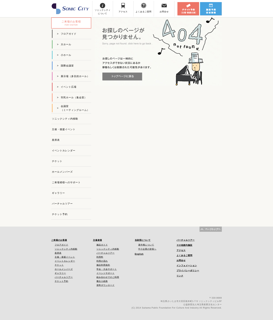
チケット (57, 161)
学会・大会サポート (106, 269)
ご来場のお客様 (59, 240)
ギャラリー (58, 193)
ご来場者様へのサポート (66, 182)
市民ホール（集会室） (72, 97)
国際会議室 (65, 66)
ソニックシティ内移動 (65, 118)
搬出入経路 (102, 281)
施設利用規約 (103, 265)
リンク (180, 276)
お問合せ (181, 260)
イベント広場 (66, 87)
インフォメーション (187, 265)
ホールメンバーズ (62, 171)
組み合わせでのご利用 (107, 277)
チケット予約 (60, 214)
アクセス (181, 250)
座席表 (56, 140)
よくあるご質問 (184, 255)
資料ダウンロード (105, 285)
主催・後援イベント (63, 129)
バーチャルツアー (62, 203)
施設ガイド (102, 245)
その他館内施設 (184, 245)
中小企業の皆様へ (147, 249)
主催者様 (97, 240)
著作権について (146, 245)
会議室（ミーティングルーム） (73, 108)
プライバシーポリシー (188, 270)
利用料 (99, 257)
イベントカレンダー (63, 150)
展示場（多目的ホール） (73, 76)
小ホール (64, 55)
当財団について (143, 240)
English (139, 254)
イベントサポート (105, 273)
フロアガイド (66, 34)
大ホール (64, 44)
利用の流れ (102, 261)
